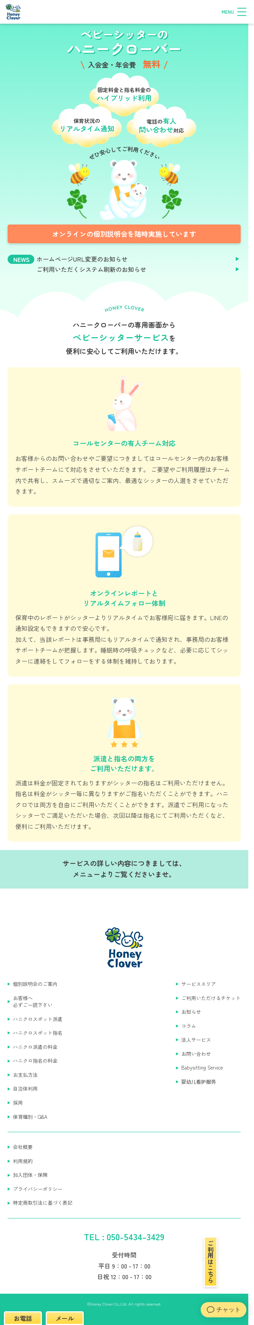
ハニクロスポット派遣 (37, 1019)
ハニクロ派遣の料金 (35, 1047)
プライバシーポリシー (37, 1189)
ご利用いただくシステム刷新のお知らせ (91, 269)
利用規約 (23, 1161)
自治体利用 (25, 1088)
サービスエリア (198, 984)
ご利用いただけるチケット (211, 998)
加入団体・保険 (30, 1174)
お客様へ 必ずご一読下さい (33, 1002)
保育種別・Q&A (30, 1116)
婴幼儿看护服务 (198, 1081)
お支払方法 (25, 1074)
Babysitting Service (202, 1067)
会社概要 (23, 1147)
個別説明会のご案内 (35, 984)
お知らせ (191, 1011)
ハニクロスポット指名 (37, 1032)
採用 (18, 1102)
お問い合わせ (196, 1053)
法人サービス (196, 1039)
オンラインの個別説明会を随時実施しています (124, 234)
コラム (188, 1026)
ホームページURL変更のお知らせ (82, 259)
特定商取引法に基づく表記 (42, 1202)
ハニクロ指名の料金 (35, 1060)
